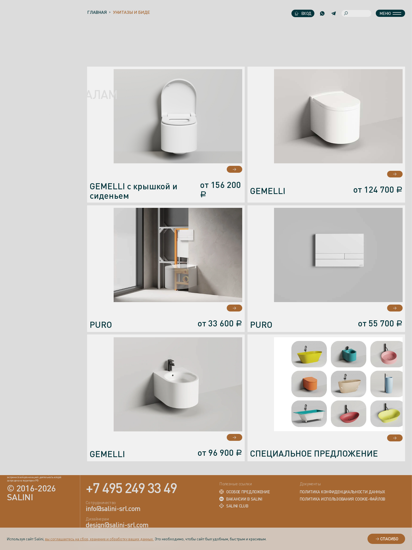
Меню (390, 13)
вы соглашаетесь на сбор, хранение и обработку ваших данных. (99, 538)
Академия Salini (30, 247)
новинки (35, 115)
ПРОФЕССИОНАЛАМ (62, 94)
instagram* (22, 461)
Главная (97, 12)
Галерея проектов (28, 221)
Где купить (32, 200)
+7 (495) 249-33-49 (22, 324)
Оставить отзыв (43, 294)
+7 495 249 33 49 (131, 487)
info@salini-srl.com (34, 343)
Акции (21, 165)
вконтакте (22, 436)
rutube (18, 424)
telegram (20, 449)
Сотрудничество (44, 182)
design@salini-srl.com (39, 375)
